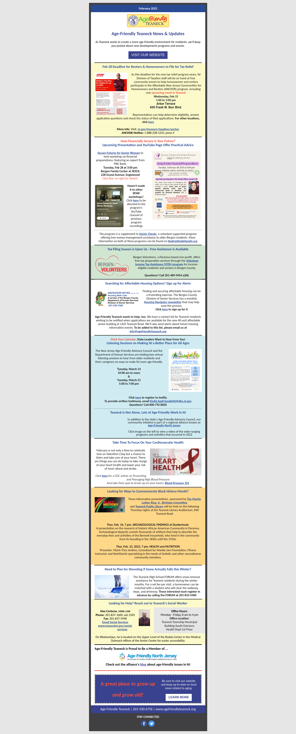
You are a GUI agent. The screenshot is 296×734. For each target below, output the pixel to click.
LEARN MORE (178, 697)
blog (143, 664)
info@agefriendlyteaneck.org (148, 331)
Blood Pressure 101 (177, 483)
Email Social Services (115, 622)
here (151, 122)
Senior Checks (147, 234)
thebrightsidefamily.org (182, 241)
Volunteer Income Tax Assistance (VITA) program (167, 262)
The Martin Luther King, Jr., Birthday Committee (171, 500)
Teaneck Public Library (149, 506)
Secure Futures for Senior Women (119, 153)
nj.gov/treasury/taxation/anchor (158, 129)
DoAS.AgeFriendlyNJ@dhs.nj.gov (171, 401)
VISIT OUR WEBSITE (148, 55)
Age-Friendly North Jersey (164, 425)
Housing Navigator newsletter (162, 302)
